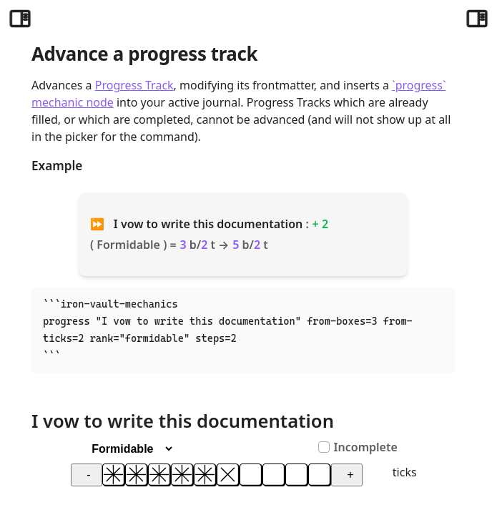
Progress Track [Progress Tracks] (134, 85)
